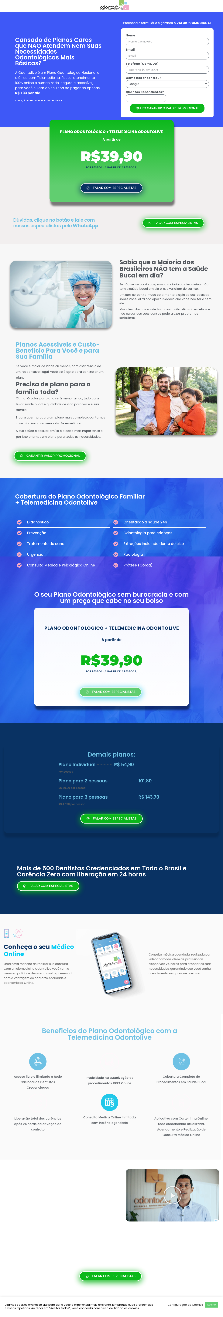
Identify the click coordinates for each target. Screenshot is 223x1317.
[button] (172, 1195)
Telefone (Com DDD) (142, 64)
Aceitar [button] (211, 1304)
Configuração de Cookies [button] (185, 1304)
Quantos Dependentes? (145, 92)
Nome (130, 35)
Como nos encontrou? (143, 78)
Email (130, 49)
